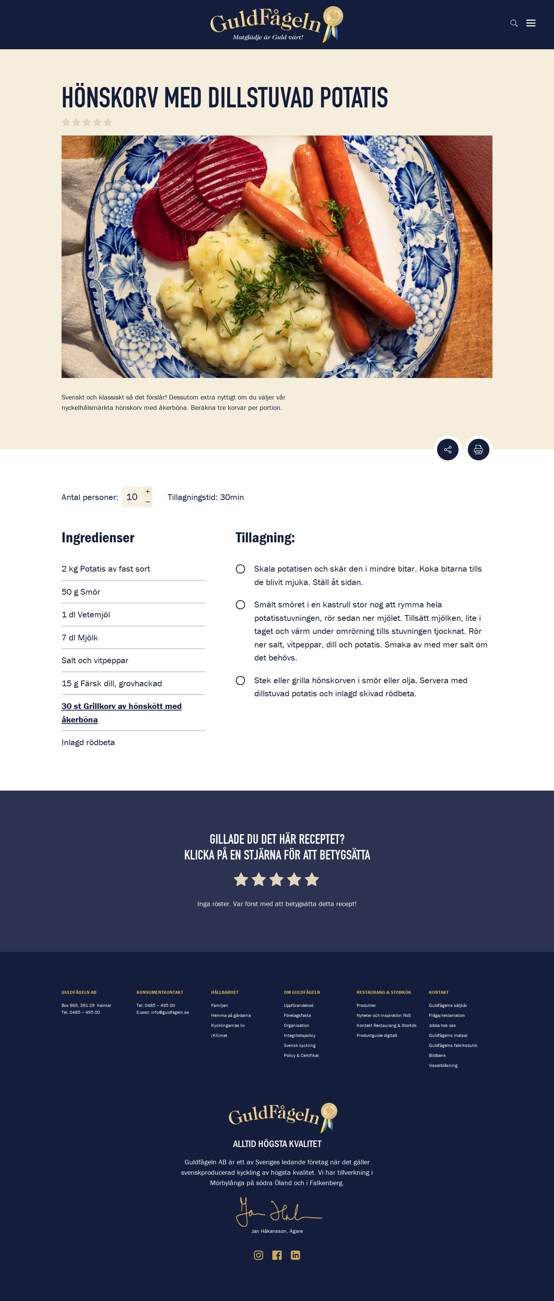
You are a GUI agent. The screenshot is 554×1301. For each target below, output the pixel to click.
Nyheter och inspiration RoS (384, 1015)
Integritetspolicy (299, 1035)
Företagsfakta (297, 1015)
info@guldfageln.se (170, 1012)
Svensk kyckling (299, 1045)
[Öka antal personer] (147, 492)
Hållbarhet (225, 992)
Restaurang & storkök (384, 992)
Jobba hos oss (442, 1025)
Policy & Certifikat (301, 1055)
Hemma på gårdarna (231, 1015)
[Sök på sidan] (514, 23)
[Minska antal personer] (147, 502)
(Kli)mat (219, 1035)
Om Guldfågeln (302, 992)
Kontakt (439, 992)
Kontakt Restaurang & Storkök (387, 1025)
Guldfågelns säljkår (448, 1005)
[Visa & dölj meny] (531, 23)
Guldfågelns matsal (448, 1035)
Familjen (219, 1005)
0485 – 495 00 (85, 1012)
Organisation (296, 1025)
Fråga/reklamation (447, 1015)
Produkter (366, 1005)
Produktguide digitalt (377, 1035)
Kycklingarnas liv (228, 1025)
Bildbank (437, 1055)
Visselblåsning (443, 1065)
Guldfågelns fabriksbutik (453, 1045)
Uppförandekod (298, 1005)
